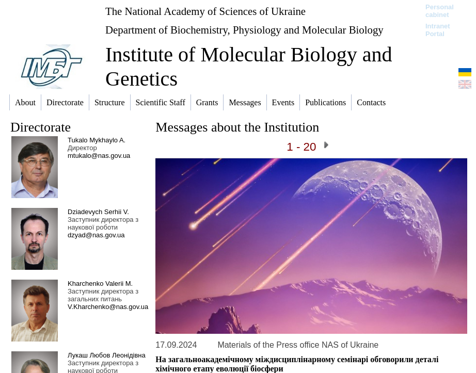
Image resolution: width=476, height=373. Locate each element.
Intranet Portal (437, 30)
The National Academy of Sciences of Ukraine (205, 11)
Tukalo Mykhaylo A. (96, 140)
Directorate (40, 127)
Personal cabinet (439, 11)
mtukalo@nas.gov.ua (99, 155)
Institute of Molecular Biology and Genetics (248, 66)
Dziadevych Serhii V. (98, 212)
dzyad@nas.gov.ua (96, 235)
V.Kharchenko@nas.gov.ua (108, 307)
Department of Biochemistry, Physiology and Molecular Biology (244, 30)
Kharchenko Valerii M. (100, 283)
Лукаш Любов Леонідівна (107, 355)
